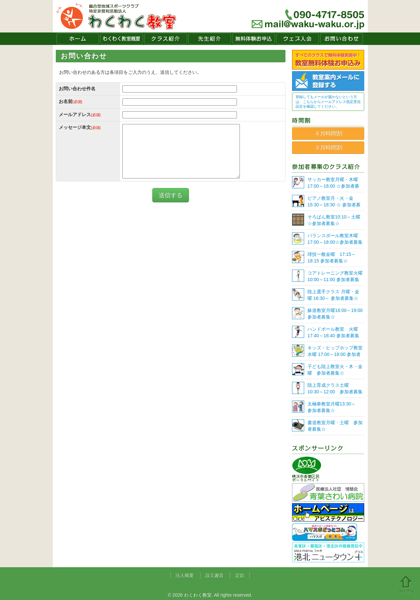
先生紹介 (209, 38)
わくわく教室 (116, 16)
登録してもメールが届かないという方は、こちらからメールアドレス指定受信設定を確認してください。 (328, 101)
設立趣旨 (214, 575)
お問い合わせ (341, 38)
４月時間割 (328, 133)
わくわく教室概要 (121, 38)
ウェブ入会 (297, 38)
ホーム (77, 38)
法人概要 (185, 575)
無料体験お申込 (253, 38)
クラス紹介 (165, 38)
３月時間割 (328, 147)
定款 (239, 575)
